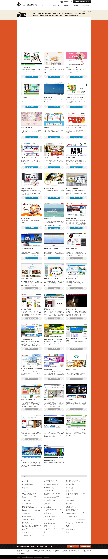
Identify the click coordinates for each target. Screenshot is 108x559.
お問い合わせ (46, 557)
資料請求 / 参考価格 (38, 557)
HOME (84, 11)
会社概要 (18, 557)
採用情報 (24, 557)
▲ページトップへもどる (85, 542)
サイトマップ (30, 557)
